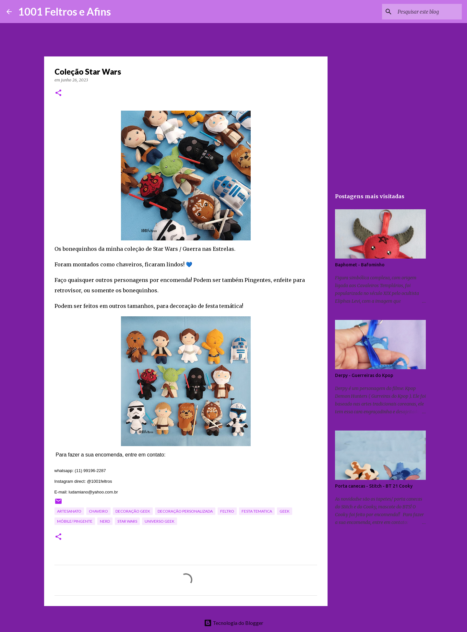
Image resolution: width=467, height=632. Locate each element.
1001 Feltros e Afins (64, 11)
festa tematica (257, 511)
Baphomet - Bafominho (360, 264)
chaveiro (98, 511)
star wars (127, 521)
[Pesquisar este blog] (428, 11)
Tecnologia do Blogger (233, 623)
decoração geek (132, 511)
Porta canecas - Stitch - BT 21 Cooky (374, 486)
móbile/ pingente (74, 521)
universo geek (159, 521)
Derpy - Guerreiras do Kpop (364, 375)
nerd (105, 521)
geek (285, 511)
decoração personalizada (185, 511)
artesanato (69, 511)
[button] (58, 93)
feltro (227, 511)
